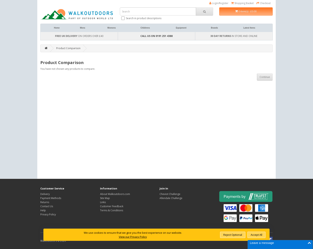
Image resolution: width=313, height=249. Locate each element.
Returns (44, 202)
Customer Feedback (111, 206)
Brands (214, 28)
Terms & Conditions (111, 210)
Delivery (45, 194)
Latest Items (249, 28)
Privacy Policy (48, 214)
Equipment (181, 28)
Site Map (105, 198)
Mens (82, 28)
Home (57, 28)
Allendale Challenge (171, 198)
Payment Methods (50, 198)
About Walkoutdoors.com (115, 194)
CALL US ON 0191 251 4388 (156, 36)
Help (43, 210)
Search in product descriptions (141, 18)
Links (103, 202)
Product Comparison (68, 48)
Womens (111, 28)
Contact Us (46, 206)
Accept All (256, 235)
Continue (265, 77)
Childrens (145, 28)
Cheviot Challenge (170, 194)
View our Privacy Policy (133, 237)
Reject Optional (232, 235)
